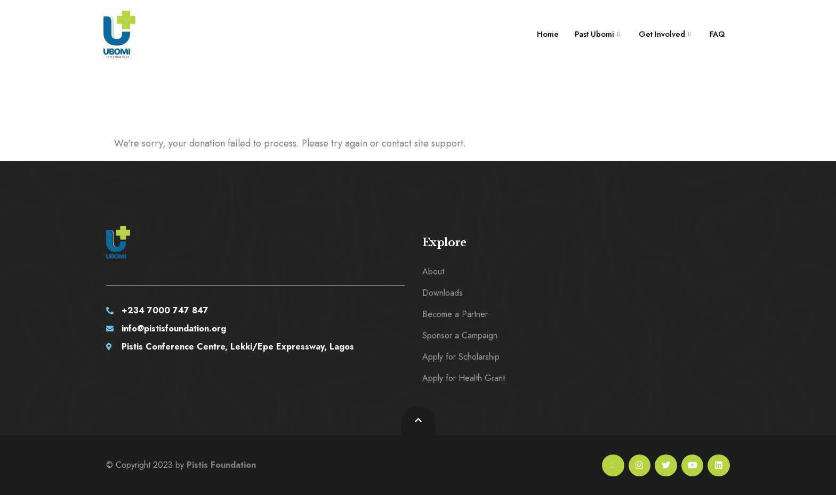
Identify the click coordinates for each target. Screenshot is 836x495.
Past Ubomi (594, 34)
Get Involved (663, 34)
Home (545, 34)
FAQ (717, 34)
